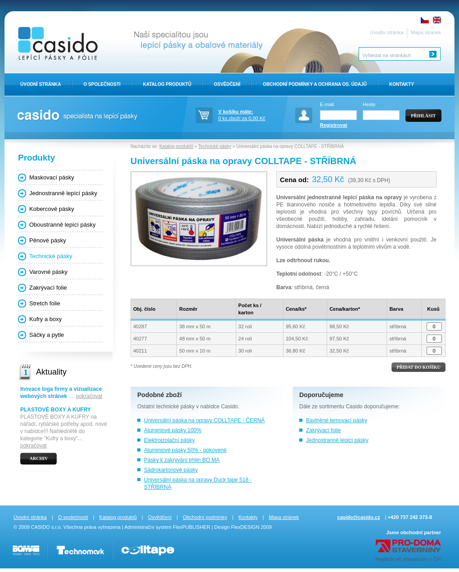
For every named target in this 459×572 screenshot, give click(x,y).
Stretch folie (44, 303)
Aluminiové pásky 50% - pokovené (185, 450)
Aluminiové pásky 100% (172, 430)
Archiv (39, 458)
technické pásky (175, 406)
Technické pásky (50, 256)
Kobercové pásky (51, 209)
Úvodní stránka (386, 32)
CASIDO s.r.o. (46, 527)
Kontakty (401, 84)
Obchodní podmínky (205, 517)
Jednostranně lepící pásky (63, 193)
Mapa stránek (426, 32)
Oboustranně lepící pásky (62, 224)
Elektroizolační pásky (169, 440)
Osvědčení (227, 84)
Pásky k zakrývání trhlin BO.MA (182, 460)
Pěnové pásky (47, 240)
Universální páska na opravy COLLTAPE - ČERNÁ (204, 420)
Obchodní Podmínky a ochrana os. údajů (315, 84)
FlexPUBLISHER (191, 527)
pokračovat (89, 396)
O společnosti (73, 517)
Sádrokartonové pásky (171, 470)
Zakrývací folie (323, 430)
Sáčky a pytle (46, 334)
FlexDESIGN (245, 527)
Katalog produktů (167, 84)
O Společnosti (102, 84)
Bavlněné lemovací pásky (336, 420)
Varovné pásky (48, 271)
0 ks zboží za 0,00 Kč (249, 114)
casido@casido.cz (358, 517)
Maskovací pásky (51, 177)
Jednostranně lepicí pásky (337, 440)
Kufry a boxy (45, 319)
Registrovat (333, 125)
